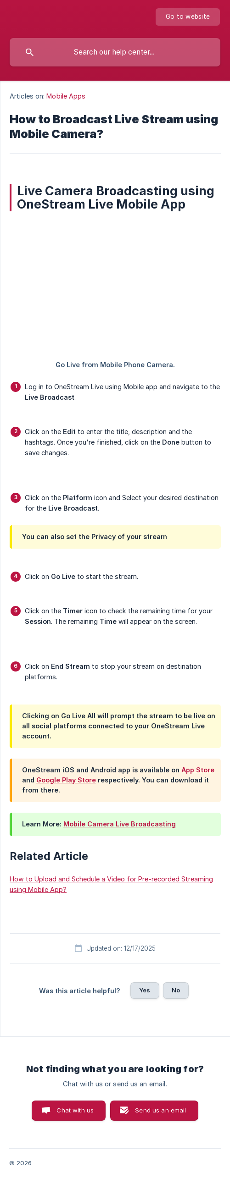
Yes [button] (144, 990)
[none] (188, 17)
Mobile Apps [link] (65, 96)
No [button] (176, 990)
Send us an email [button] (160, 1110)
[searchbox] (115, 52)
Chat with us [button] (75, 1110)
